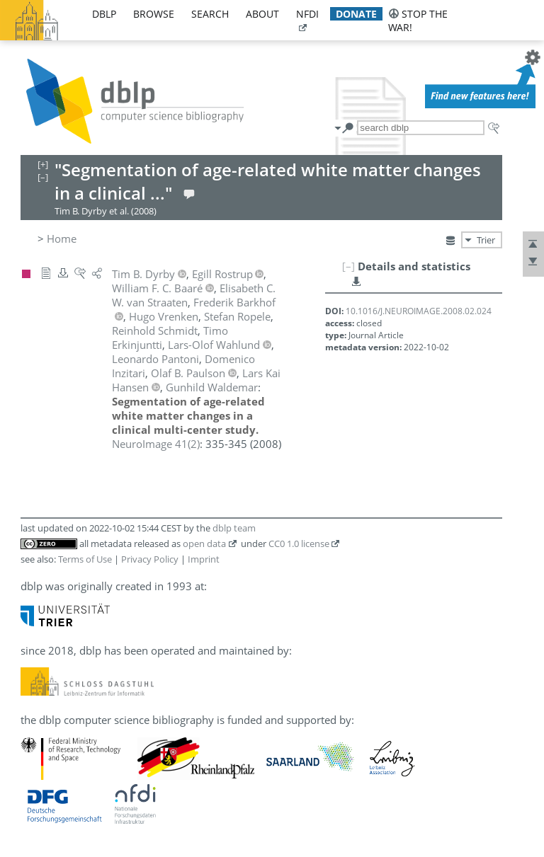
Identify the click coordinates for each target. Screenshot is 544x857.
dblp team (234, 528)
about (262, 14)
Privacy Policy (149, 559)
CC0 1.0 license (298, 543)
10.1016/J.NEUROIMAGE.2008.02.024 (419, 311)
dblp (104, 14)
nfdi (307, 14)
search (210, 14)
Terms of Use (85, 559)
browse (153, 14)
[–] (348, 266)
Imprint (204, 559)
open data (204, 543)
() (156, 444)
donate (356, 14)
